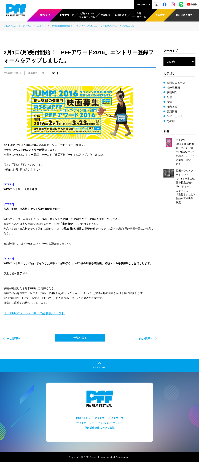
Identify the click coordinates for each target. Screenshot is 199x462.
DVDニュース (175, 116)
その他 (171, 121)
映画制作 (172, 92)
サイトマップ (115, 418)
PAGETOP (99, 367)
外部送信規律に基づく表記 (99, 427)
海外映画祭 (173, 87)
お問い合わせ (83, 418)
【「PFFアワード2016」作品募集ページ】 (34, 313)
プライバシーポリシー (110, 422)
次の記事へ (14, 338)
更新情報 (172, 111)
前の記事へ (146, 338)
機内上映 (172, 106)
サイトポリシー (85, 422)
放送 (169, 101)
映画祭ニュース (36, 73)
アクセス (99, 418)
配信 (169, 97)
